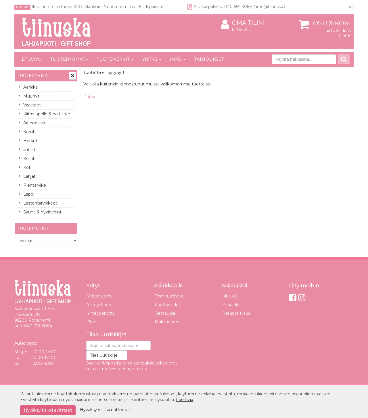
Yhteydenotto (101, 313)
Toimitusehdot (169, 296)
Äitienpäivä (34, 122)
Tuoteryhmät (69, 59)
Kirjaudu (241, 29)
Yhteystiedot (100, 304)
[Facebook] (292, 297)
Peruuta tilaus (236, 313)
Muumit (31, 96)
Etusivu (32, 59)
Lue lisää (184, 399)
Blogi (92, 322)
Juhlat (29, 149)
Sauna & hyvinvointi (42, 212)
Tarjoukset (209, 59)
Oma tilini (242, 23)
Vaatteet (32, 105)
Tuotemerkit (115, 59)
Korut (28, 131)
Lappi (28, 194)
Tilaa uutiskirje (104, 355)
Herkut (30, 140)
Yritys (151, 59)
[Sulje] (350, 7)
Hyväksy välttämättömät (105, 409)
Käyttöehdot (167, 304)
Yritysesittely (99, 296)
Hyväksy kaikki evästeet (48, 410)
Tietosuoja (165, 313)
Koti (27, 167)
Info (178, 59)
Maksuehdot (167, 322)
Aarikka (30, 87)
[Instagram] (302, 297)
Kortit (28, 158)
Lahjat (29, 176)
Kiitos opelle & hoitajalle (46, 114)
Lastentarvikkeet (40, 203)
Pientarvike (34, 185)
